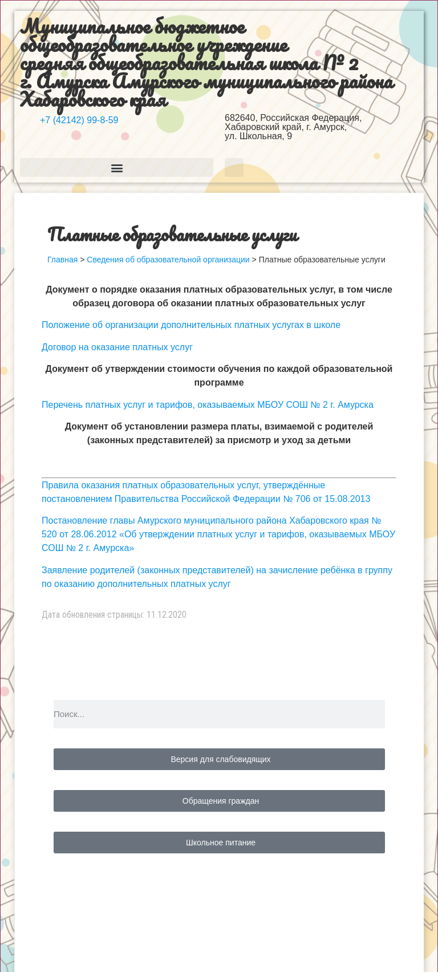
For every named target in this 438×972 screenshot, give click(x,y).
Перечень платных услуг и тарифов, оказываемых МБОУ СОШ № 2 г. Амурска (208, 405)
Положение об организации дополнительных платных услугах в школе (191, 325)
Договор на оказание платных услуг (117, 347)
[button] (116, 167)
